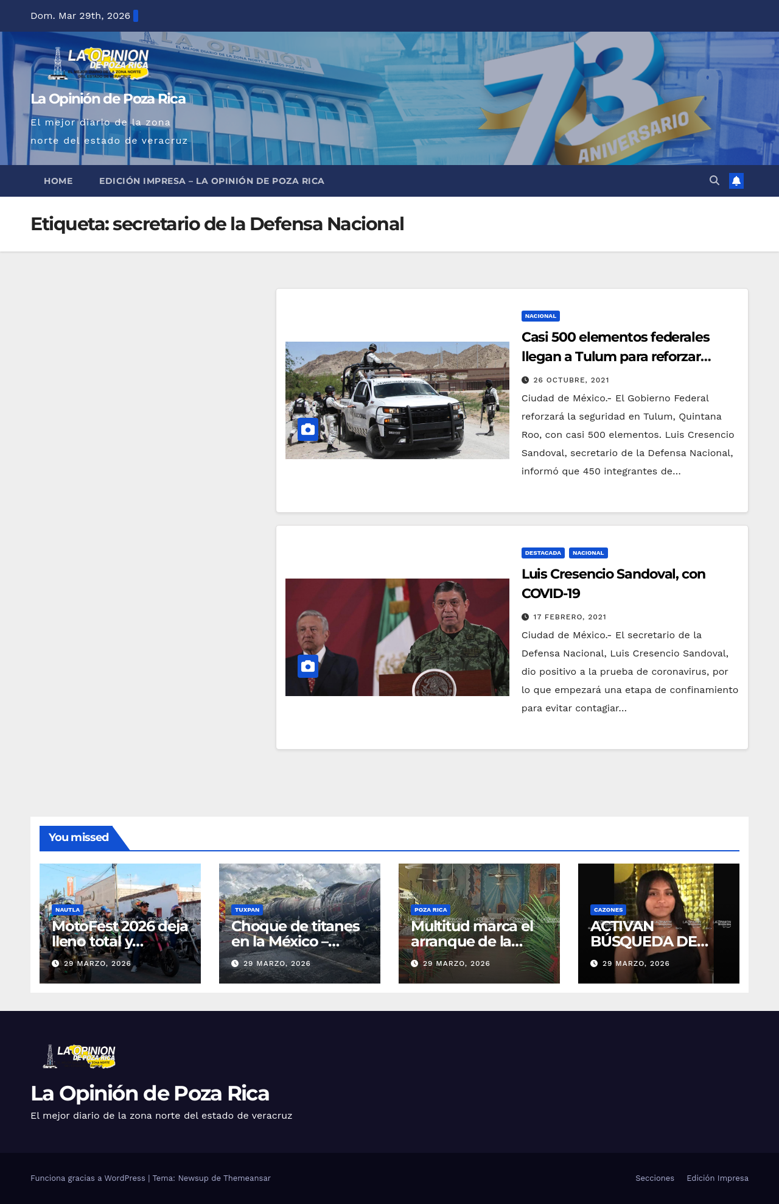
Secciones (654, 1178)
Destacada (543, 552)
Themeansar (247, 1178)
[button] (714, 180)
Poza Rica (430, 909)
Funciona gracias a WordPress (89, 1178)
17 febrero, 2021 (570, 617)
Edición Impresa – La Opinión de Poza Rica (212, 180)
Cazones (608, 909)
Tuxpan (247, 909)
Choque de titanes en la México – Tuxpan (295, 941)
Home (58, 180)
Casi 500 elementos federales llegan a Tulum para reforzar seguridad (616, 356)
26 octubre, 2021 (572, 380)
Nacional (541, 315)
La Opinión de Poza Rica (107, 98)
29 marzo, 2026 (97, 963)
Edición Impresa (717, 1178)
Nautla (67, 909)
